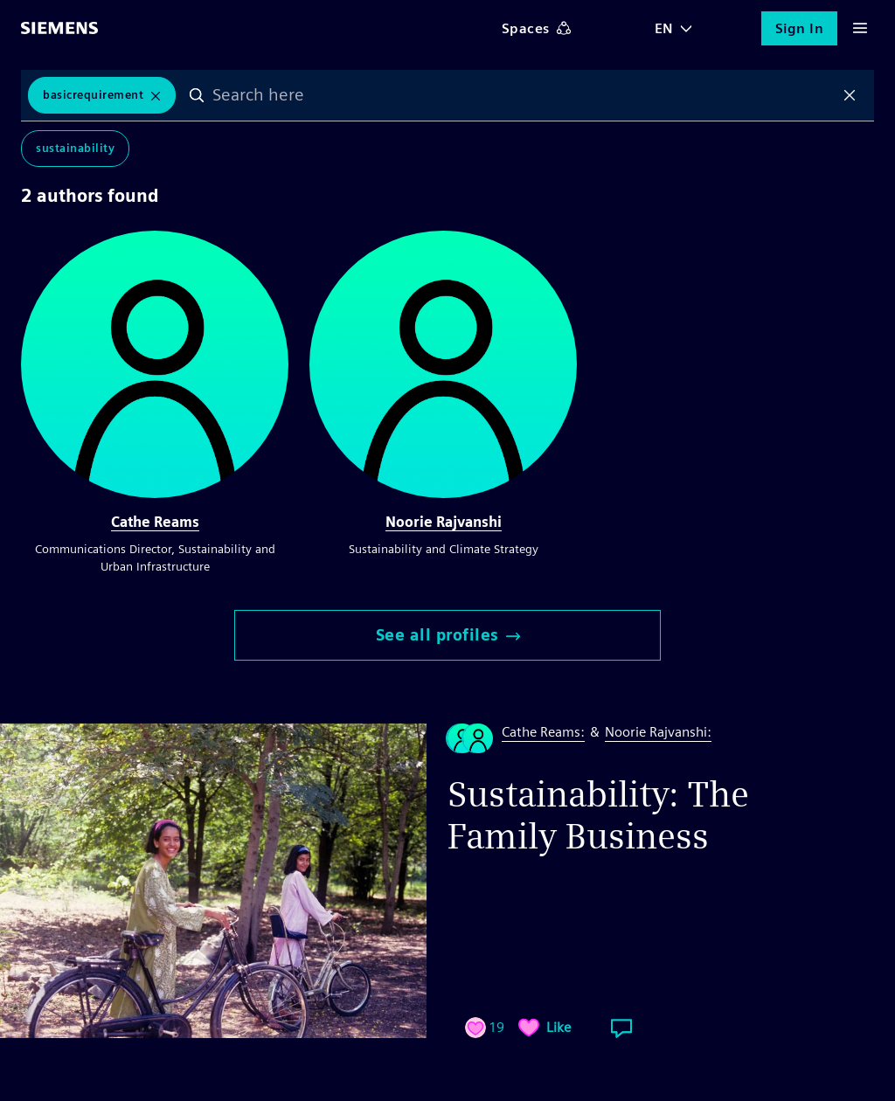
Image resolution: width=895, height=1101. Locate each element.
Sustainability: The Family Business (598, 815)
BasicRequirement (93, 94)
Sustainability (75, 148)
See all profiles (448, 635)
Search (197, 95)
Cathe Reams (155, 522)
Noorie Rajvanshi (443, 522)
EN (664, 28)
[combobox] (523, 95)
